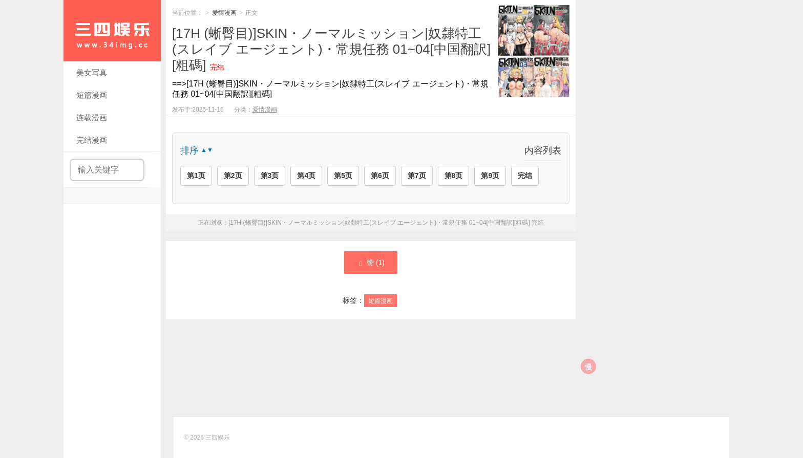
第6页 (380, 175)
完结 (525, 175)
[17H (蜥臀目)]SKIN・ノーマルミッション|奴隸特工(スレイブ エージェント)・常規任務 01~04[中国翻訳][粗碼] (331, 49)
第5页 (343, 175)
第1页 (196, 175)
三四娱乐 (217, 437)
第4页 (306, 175)
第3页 (270, 175)
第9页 (490, 175)
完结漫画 (91, 140)
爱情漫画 (224, 12)
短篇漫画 (91, 95)
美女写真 (91, 72)
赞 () (371, 263)
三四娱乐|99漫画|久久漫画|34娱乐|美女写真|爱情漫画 (112, 30)
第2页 (233, 175)
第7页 (417, 175)
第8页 (454, 175)
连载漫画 (91, 117)
